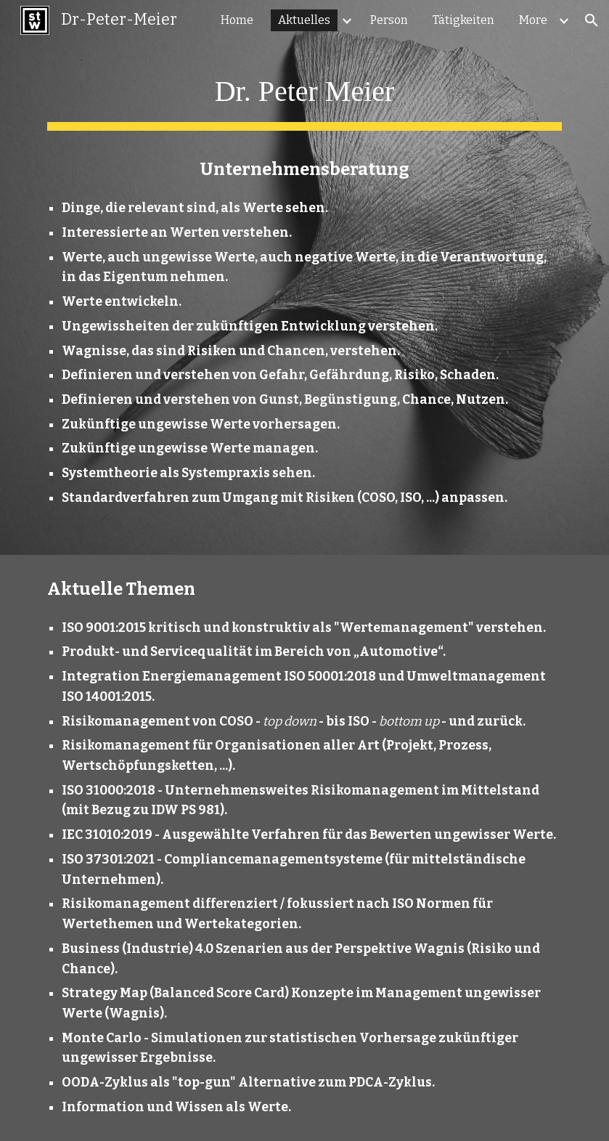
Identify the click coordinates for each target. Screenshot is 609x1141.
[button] (591, 20)
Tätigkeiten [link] (463, 20)
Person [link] (389, 20)
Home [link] (237, 20)
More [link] (533, 20)
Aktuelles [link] (304, 20)
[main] (304, 277)
